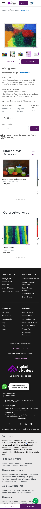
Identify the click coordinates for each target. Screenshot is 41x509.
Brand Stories (27, 297)
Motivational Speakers (23, 463)
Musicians (24, 465)
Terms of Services (29, 319)
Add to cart (10, 506)
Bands (11, 463)
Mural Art (17, 490)
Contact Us (20, 348)
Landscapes (22, 504)
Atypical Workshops (13, 470)
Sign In (23, 3)
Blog (3, 322)
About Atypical (27, 313)
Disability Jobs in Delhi (18, 443)
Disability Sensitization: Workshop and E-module (20, 474)
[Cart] (31, 3)
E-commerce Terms (29, 322)
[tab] (16, 199)
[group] (20, 31)
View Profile (25, 73)
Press (4, 329)
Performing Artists (11, 458)
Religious (13, 504)
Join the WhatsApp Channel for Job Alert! (18, 386)
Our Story (5, 313)
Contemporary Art (19, 501)
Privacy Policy (27, 329)
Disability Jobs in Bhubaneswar (13, 452)
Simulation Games (9, 477)
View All (34, 153)
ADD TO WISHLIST (30, 61)
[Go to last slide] (2, 179)
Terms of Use (27, 316)
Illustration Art (13, 493)
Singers (5, 463)
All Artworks (15, 10)
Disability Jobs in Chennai (23, 445)
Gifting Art (26, 490)
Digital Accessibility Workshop (19, 480)
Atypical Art (6, 10)
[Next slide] (38, 179)
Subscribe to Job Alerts (10, 291)
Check (35, 128)
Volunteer (20, 358)
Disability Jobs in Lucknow (23, 450)
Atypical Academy (8, 288)
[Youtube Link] (31, 424)
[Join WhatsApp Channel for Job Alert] (4, 386)
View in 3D (10, 61)
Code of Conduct (28, 326)
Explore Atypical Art (12, 485)
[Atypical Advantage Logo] (20, 368)
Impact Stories (7, 319)
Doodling (24, 481)
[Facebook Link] (15, 424)
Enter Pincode (7, 124)
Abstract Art (6, 501)
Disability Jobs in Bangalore (12, 440)
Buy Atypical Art (28, 294)
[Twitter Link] (20, 424)
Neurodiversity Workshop (20, 479)
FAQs (3, 326)
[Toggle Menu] (3, 3)
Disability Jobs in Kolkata (11, 447)
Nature (31, 504)
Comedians (6, 465)
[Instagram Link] (9, 424)
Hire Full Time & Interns (30, 279)
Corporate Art (7, 490)
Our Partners (6, 316)
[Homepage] (11, 3)
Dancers (15, 465)
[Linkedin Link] (26, 424)
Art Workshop (25, 493)
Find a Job (5, 285)
